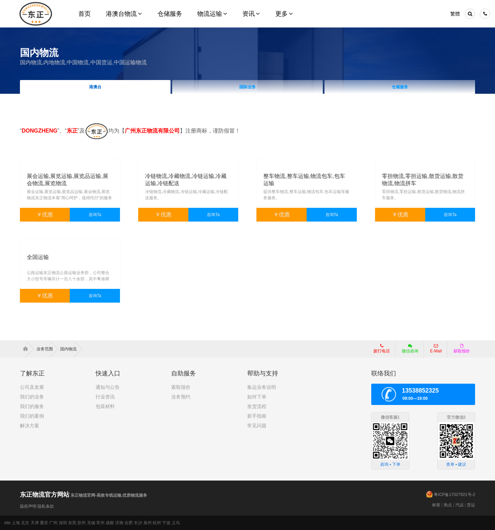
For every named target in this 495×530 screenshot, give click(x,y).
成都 (110, 522)
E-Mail (436, 348)
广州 (53, 522)
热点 (448, 505)
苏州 (81, 522)
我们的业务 (32, 396)
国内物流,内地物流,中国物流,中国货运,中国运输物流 (83, 62)
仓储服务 (400, 86)
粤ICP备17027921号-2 (454, 494)
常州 (100, 522)
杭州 (157, 522)
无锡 (91, 522)
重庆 (44, 522)
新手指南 (256, 416)
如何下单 (256, 396)
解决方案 (29, 425)
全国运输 (38, 257)
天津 (35, 522)
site (7, 522)
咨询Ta (95, 214)
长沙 (138, 522)
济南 (119, 522)
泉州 (147, 522)
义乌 (176, 522)
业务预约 (180, 396)
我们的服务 (32, 406)
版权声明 (28, 506)
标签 (436, 505)
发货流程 (256, 406)
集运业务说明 (261, 387)
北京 (25, 522)
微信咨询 (407, 351)
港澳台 (95, 86)
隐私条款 (45, 506)
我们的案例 (32, 416)
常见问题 (256, 425)
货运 (471, 505)
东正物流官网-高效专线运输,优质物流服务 (83, 495)
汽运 (459, 505)
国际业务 (247, 86)
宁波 (166, 522)
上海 (16, 522)
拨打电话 (381, 348)
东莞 (72, 522)
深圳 (63, 522)
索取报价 (180, 387)
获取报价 (461, 348)
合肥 (128, 522)
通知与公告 (108, 387)
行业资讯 (105, 396)
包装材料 (105, 406)
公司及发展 (32, 387)
